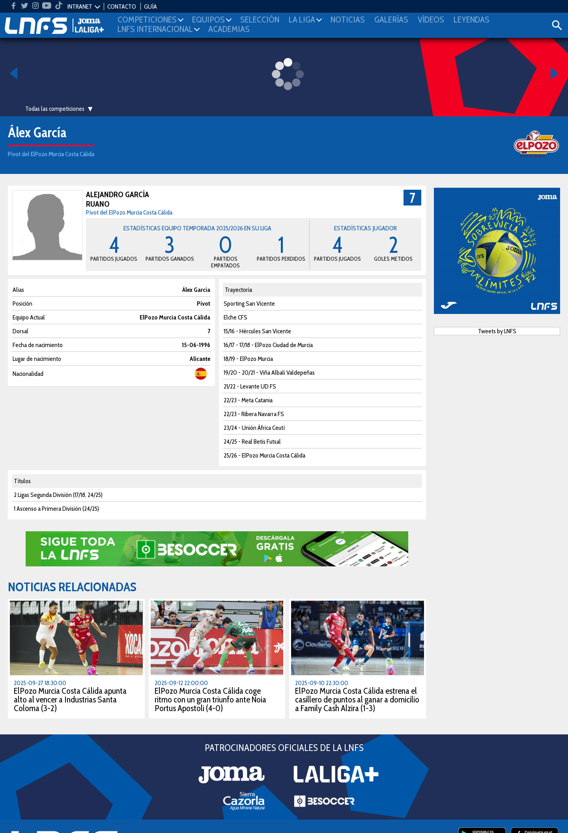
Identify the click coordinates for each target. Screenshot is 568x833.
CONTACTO (121, 6)
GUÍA (150, 6)
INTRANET (79, 6)
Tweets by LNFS (497, 331)
